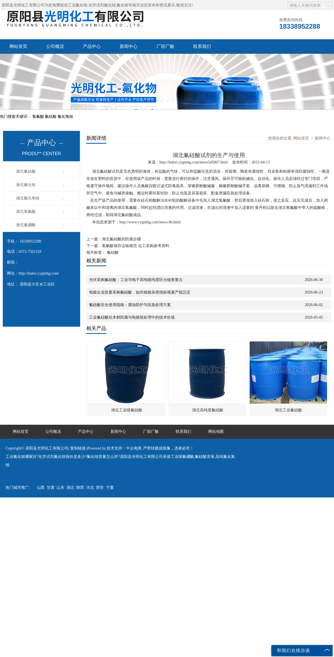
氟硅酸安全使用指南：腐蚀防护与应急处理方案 (130, 305)
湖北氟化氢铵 (28, 198)
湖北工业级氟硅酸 (126, 410)
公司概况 (55, 46)
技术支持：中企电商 (124, 448)
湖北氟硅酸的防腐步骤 (121, 239)
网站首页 (18, 46)
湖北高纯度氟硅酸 (207, 410)
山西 (41, 487)
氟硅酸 (51, 116)
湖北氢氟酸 (26, 211)
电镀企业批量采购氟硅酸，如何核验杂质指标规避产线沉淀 (139, 292)
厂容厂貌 (165, 46)
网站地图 (216, 431)
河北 (90, 487)
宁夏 (110, 487)
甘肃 (51, 487)
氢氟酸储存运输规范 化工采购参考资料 (135, 246)
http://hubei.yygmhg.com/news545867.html (193, 162)
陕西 (80, 487)
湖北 (70, 487)
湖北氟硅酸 (26, 171)
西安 (100, 487)
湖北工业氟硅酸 (288, 410)
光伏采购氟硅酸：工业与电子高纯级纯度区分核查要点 (136, 280)
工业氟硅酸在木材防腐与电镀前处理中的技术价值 (132, 317)
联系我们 (202, 46)
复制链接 (78, 448)
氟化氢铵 (65, 116)
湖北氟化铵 (26, 185)
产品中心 (92, 46)
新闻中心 (128, 46)
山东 (60, 487)
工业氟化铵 (77, 5)
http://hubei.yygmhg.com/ (39, 273)
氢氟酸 (38, 116)
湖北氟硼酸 (26, 225)
